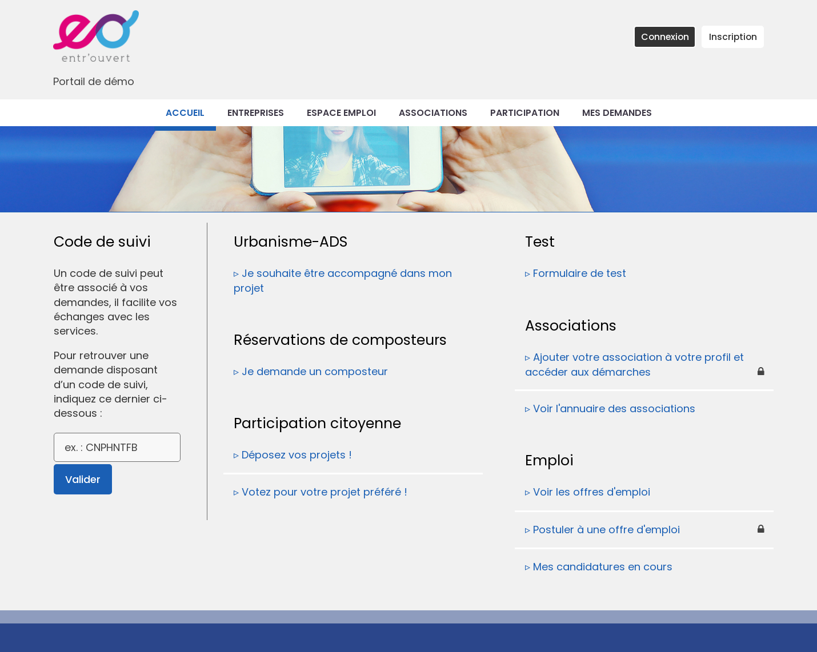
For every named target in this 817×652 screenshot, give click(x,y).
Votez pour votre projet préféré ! (324, 492)
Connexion (665, 36)
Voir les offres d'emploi (591, 492)
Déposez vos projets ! (297, 455)
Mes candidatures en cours (602, 567)
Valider (83, 479)
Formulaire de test (579, 273)
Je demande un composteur (315, 371)
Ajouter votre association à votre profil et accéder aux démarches (634, 364)
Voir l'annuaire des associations (614, 408)
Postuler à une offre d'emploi (606, 529)
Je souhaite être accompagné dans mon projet (343, 280)
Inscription (733, 36)
